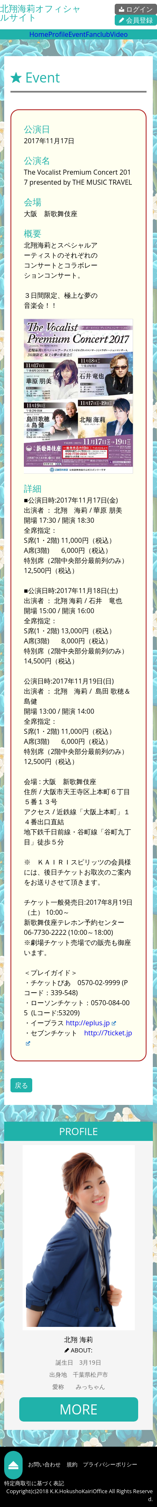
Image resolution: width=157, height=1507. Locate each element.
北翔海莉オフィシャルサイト (40, 13)
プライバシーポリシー (110, 1464)
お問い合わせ (44, 1464)
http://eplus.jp (91, 1022)
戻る (21, 1085)
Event (76, 34)
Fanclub (98, 34)
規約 (72, 1464)
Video (119, 34)
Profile (58, 34)
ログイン (136, 9)
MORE (78, 1409)
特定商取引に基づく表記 (34, 1483)
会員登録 (136, 20)
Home (38, 34)
